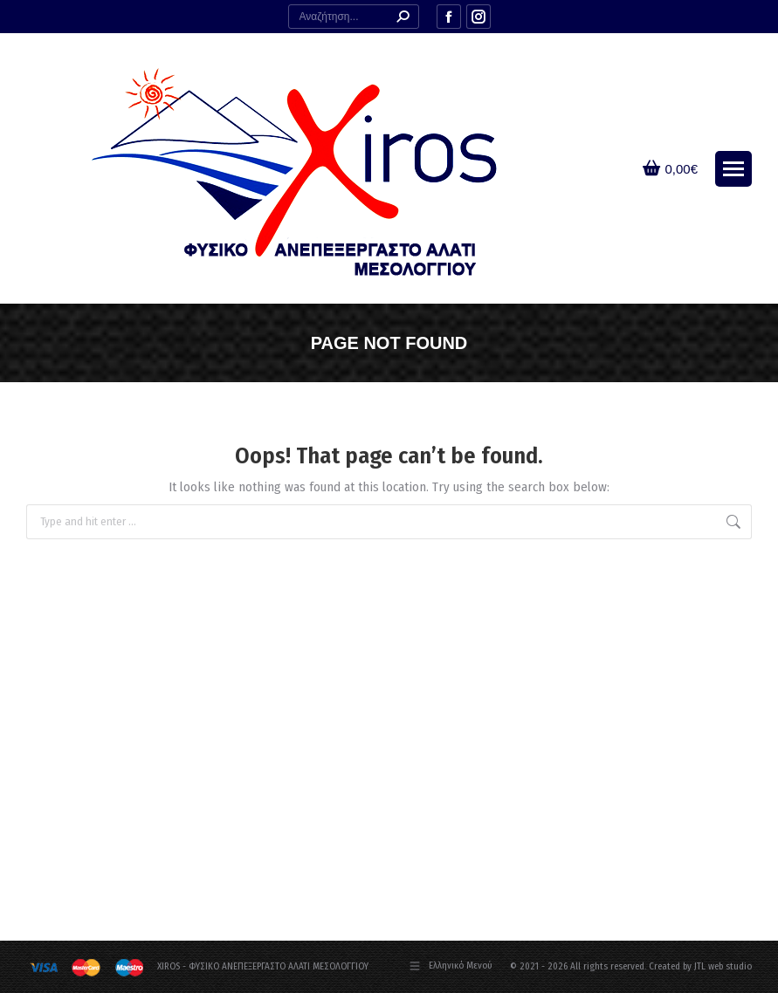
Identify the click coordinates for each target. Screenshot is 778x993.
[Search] (353, 16)
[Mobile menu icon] (733, 169)
